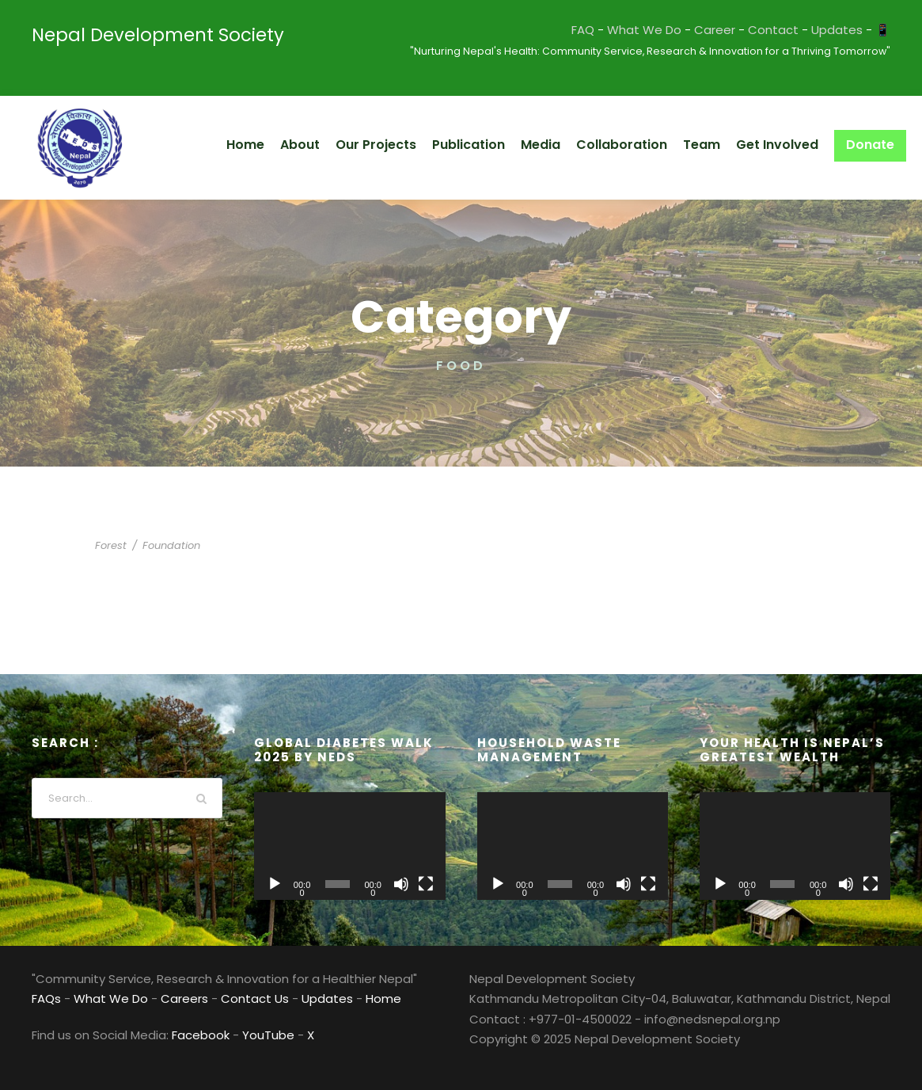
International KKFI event (212, 521)
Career (741, 29)
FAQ (622, 29)
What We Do (677, 29)
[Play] (275, 884)
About (340, 144)
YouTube (250, 1035)
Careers (171, 998)
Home (288, 144)
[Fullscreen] (426, 884)
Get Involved (786, 144)
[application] (349, 846)
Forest (109, 545)
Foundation (163, 545)
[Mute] (401, 884)
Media (568, 144)
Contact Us (232, 998)
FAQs (47, 998)
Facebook (191, 1035)
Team (716, 144)
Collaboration (643, 144)
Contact (789, 29)
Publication (500, 144)
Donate (873, 144)
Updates (843, 29)
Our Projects (412, 144)
